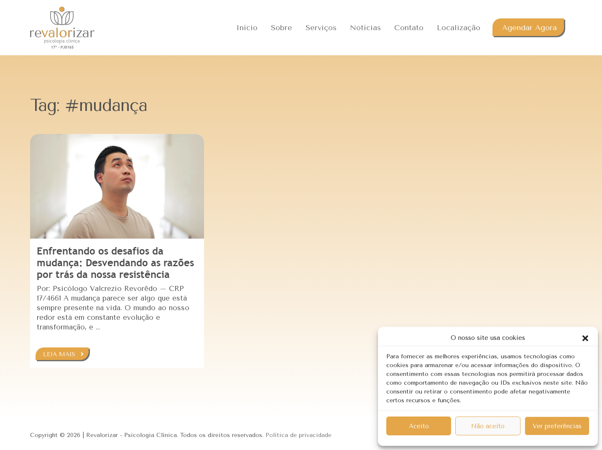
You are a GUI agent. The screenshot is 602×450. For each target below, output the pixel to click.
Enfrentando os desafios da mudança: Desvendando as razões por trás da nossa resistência (115, 262)
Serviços (321, 27)
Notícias (365, 27)
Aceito (419, 426)
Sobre (281, 27)
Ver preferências (557, 426)
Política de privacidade (298, 435)
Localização (458, 27)
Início (247, 27)
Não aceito (488, 426)
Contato (408, 27)
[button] (585, 338)
